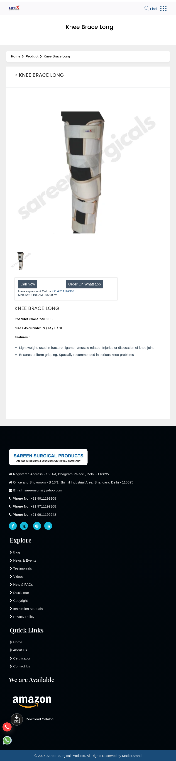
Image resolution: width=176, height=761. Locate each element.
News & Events (23, 560)
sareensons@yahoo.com (37, 490)
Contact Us (20, 666)
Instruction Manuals (26, 609)
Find (150, 9)
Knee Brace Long (57, 56)
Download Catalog (31, 719)
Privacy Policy (22, 617)
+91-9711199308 (63, 291)
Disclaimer (19, 593)
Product (34, 56)
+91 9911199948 (34, 514)
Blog (15, 552)
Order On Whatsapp (84, 284)
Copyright (19, 600)
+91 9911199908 (34, 498)
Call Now (27, 284)
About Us (18, 650)
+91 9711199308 (34, 506)
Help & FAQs (21, 584)
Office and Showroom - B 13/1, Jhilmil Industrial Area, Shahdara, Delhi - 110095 (73, 482)
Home (17, 56)
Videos (17, 576)
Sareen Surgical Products (65, 756)
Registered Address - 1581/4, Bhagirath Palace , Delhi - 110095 (61, 474)
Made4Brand (132, 756)
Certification (20, 658)
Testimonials (21, 568)
